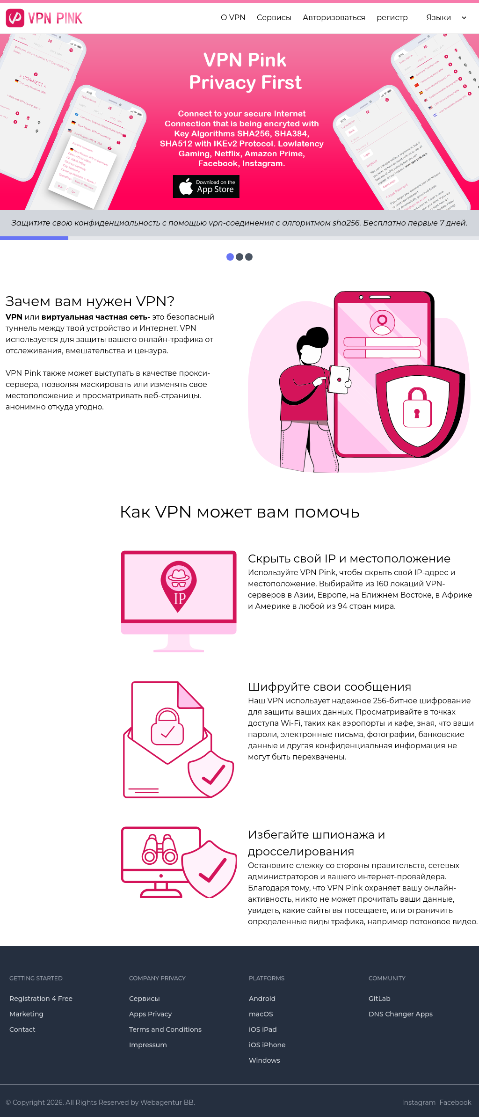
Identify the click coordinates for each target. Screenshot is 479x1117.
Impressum (148, 1045)
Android (262, 998)
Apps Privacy (150, 1014)
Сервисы (144, 998)
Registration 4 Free (41, 998)
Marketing (26, 1014)
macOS (261, 1014)
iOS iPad (263, 1029)
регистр (392, 17)
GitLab (380, 998)
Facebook (456, 1102)
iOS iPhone (267, 1045)
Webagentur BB (167, 1102)
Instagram (419, 1102)
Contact (22, 1029)
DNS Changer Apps (401, 1014)
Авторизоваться (334, 17)
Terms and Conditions (165, 1029)
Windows (264, 1060)
